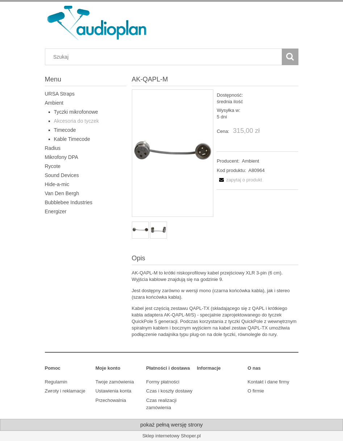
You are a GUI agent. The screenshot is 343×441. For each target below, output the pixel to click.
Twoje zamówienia (115, 382)
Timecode (65, 130)
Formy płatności (163, 382)
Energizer (56, 211)
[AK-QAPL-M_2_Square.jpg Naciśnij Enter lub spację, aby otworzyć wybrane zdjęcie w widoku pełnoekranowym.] (172, 153)
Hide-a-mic (57, 184)
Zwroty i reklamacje (65, 391)
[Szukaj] (290, 57)
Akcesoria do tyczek (76, 121)
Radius (53, 148)
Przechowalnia (111, 400)
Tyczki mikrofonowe (76, 112)
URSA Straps (60, 94)
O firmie (256, 391)
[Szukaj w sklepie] (165, 57)
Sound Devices (62, 175)
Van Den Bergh (62, 193)
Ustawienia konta (113, 391)
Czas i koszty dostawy (169, 391)
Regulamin (56, 382)
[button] (239, 179)
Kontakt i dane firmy (268, 382)
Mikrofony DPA (61, 157)
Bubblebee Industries (69, 202)
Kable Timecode (72, 139)
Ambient (54, 103)
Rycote (53, 166)
